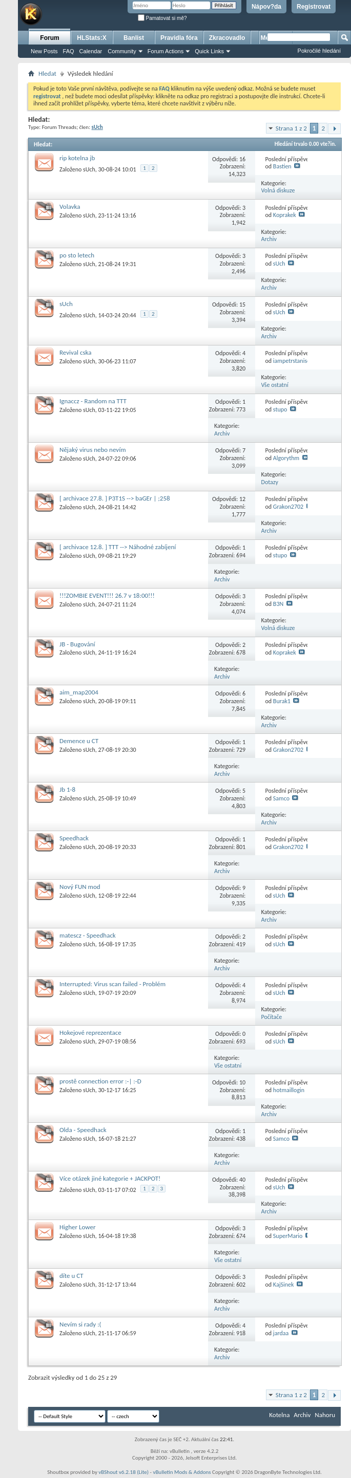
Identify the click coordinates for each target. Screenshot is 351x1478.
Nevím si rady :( (80, 1324)
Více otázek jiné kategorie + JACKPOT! (109, 1178)
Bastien (282, 166)
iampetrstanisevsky (297, 360)
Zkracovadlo (227, 37)
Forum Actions (165, 51)
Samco (281, 798)
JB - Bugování (77, 644)
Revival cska (75, 352)
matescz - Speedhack (87, 935)
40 (242, 1179)
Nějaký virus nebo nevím (92, 449)
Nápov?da (266, 6)
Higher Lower (77, 1227)
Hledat (47, 73)
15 (242, 304)
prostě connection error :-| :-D (100, 1081)
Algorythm (286, 458)
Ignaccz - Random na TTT (93, 401)
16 (242, 159)
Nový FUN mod (79, 886)
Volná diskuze (278, 190)
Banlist (133, 37)
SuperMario (288, 1236)
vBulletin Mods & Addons (182, 1472)
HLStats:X (91, 37)
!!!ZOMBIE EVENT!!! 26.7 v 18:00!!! (107, 595)
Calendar (90, 51)
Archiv (269, 239)
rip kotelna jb (77, 158)
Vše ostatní (274, 384)
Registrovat (314, 6)
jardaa (280, 1333)
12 (242, 499)
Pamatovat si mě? (162, 18)
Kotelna (279, 1415)
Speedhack (74, 838)
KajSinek (283, 1284)
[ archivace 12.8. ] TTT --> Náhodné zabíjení (117, 547)
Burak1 (282, 701)
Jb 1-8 (67, 789)
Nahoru (325, 1415)
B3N (278, 603)
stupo (280, 409)
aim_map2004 (78, 692)
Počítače (271, 1016)
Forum (49, 37)
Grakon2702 (288, 506)
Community (122, 51)
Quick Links (209, 51)
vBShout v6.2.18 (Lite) (123, 1472)
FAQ (68, 51)
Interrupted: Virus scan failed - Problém (112, 984)
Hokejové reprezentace (90, 1032)
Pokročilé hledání (319, 51)
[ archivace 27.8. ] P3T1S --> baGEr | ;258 (114, 498)
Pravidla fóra (179, 37)
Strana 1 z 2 (291, 128)
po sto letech (76, 255)
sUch (89, 169)
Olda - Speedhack (83, 1130)
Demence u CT (78, 741)
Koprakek (284, 215)
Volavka (69, 206)
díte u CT (71, 1275)
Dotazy (269, 482)
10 (242, 1082)
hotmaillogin (288, 1090)
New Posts (44, 51)
